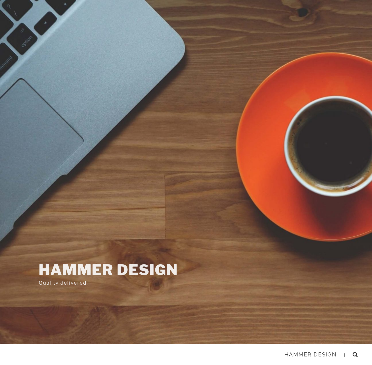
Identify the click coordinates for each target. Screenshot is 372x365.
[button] (355, 354)
